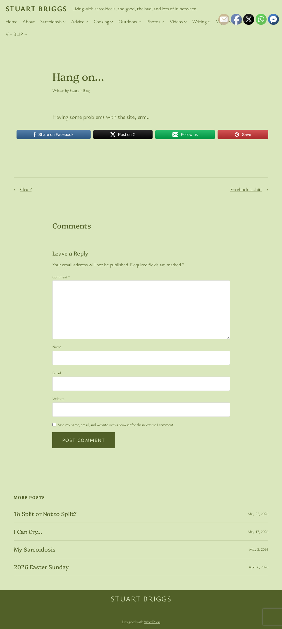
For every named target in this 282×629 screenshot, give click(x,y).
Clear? (26, 189)
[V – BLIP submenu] (25, 34)
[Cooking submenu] (111, 21)
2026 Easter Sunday (41, 567)
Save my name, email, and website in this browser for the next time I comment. (116, 424)
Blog (86, 90)
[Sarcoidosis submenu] (64, 21)
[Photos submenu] (162, 21)
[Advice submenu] (86, 21)
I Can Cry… (28, 531)
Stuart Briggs (36, 9)
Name (56, 346)
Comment (61, 276)
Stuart (74, 90)
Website (58, 398)
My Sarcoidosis (35, 549)
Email (56, 372)
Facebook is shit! (246, 189)
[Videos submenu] (185, 21)
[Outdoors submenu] (140, 21)
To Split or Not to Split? (45, 513)
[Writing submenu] (209, 21)
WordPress (152, 621)
